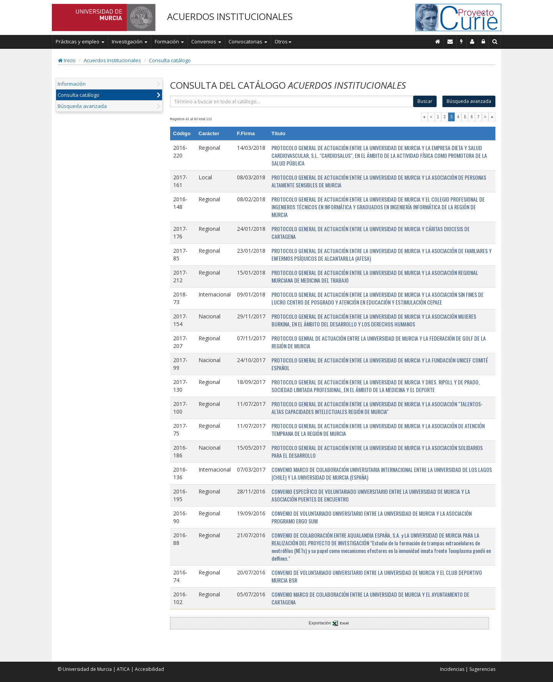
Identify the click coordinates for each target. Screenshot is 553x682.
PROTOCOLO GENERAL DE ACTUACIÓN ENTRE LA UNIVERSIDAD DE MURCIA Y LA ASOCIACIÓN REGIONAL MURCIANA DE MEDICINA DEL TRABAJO (375, 276)
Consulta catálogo (170, 60)
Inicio (67, 60)
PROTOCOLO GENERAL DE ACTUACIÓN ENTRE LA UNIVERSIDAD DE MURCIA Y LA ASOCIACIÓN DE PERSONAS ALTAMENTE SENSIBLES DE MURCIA (379, 181)
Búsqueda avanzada (82, 106)
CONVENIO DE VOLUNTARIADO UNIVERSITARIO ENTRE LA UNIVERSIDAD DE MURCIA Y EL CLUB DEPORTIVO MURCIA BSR (377, 576)
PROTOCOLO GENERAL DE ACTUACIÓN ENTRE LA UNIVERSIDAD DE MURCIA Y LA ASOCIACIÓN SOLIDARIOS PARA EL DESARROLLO (377, 451)
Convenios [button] (206, 41)
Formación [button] (169, 41)
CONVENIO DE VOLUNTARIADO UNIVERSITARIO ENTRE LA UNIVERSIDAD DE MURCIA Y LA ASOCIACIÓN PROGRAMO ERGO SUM (372, 517)
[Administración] (483, 41)
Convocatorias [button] (247, 41)
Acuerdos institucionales (112, 60)
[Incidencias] (462, 41)
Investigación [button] (129, 41)
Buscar (424, 101)
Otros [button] (283, 41)
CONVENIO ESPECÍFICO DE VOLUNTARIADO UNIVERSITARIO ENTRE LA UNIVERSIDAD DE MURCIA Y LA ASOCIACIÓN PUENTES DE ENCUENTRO (371, 495)
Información (72, 83)
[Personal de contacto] (472, 41)
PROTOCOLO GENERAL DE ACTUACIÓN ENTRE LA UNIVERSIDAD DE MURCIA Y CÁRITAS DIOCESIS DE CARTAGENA (371, 232)
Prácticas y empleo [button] (80, 41)
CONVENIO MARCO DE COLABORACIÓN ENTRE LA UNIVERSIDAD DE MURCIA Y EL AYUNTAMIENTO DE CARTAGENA (370, 598)
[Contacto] (450, 41)
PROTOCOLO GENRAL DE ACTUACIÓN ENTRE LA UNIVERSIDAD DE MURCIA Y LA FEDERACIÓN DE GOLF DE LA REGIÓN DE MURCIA (379, 342)
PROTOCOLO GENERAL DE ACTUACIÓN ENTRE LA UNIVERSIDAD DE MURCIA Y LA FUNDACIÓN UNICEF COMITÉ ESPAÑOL (380, 364)
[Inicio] (438, 41)
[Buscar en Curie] (495, 41)
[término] (292, 101)
